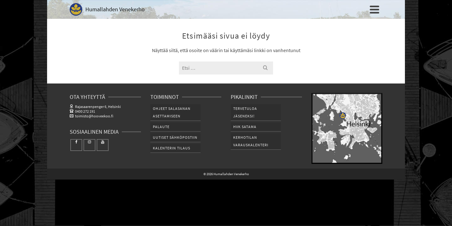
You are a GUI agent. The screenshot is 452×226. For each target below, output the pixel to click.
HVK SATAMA (244, 151)
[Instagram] (89, 170)
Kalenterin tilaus (171, 173)
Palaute (161, 151)
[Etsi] (375, 26)
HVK (257, 27)
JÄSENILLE (285, 27)
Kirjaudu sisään (366, 5)
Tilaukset (337, 5)
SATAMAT (318, 27)
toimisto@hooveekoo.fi (91, 141)
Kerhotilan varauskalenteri (250, 166)
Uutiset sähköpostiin (175, 162)
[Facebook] (76, 170)
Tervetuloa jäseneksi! (245, 137)
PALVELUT (350, 27)
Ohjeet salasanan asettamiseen (172, 137)
